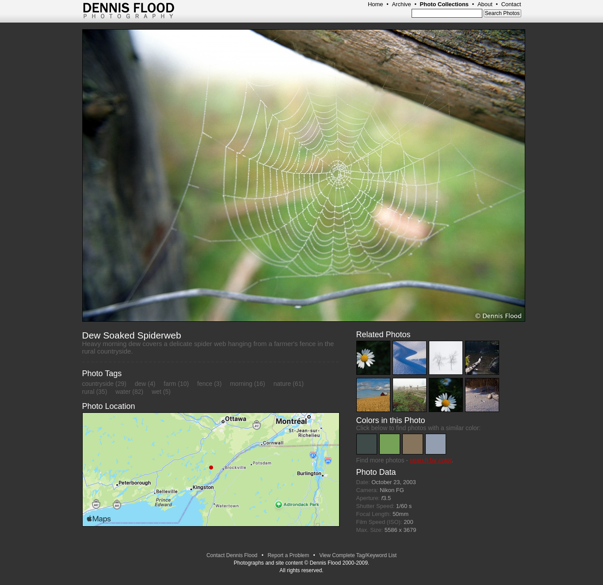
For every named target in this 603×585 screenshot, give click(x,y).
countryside (98, 383)
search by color (430, 460)
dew (140, 383)
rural (88, 391)
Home (375, 4)
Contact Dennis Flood (231, 555)
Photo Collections (444, 4)
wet (156, 391)
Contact (511, 4)
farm (170, 383)
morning (241, 383)
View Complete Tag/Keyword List (358, 555)
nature (282, 383)
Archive (401, 4)
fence (204, 383)
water (122, 391)
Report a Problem (288, 555)
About (484, 4)
